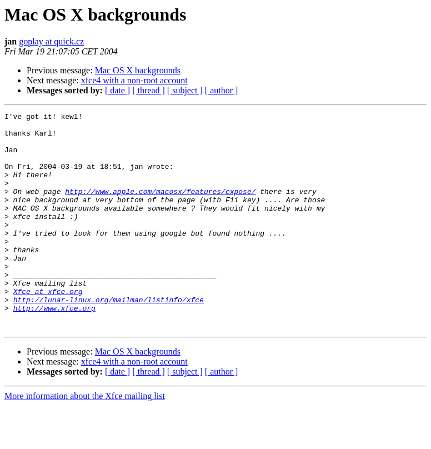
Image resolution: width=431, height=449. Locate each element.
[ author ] (221, 90)
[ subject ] (185, 90)
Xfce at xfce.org (48, 328)
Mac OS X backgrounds (138, 70)
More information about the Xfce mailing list (84, 439)
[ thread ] (148, 90)
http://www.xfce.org (54, 348)
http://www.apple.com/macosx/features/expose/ (160, 208)
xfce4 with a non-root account (134, 80)
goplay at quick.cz (51, 41)
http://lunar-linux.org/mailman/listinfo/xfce (108, 338)
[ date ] (117, 90)
